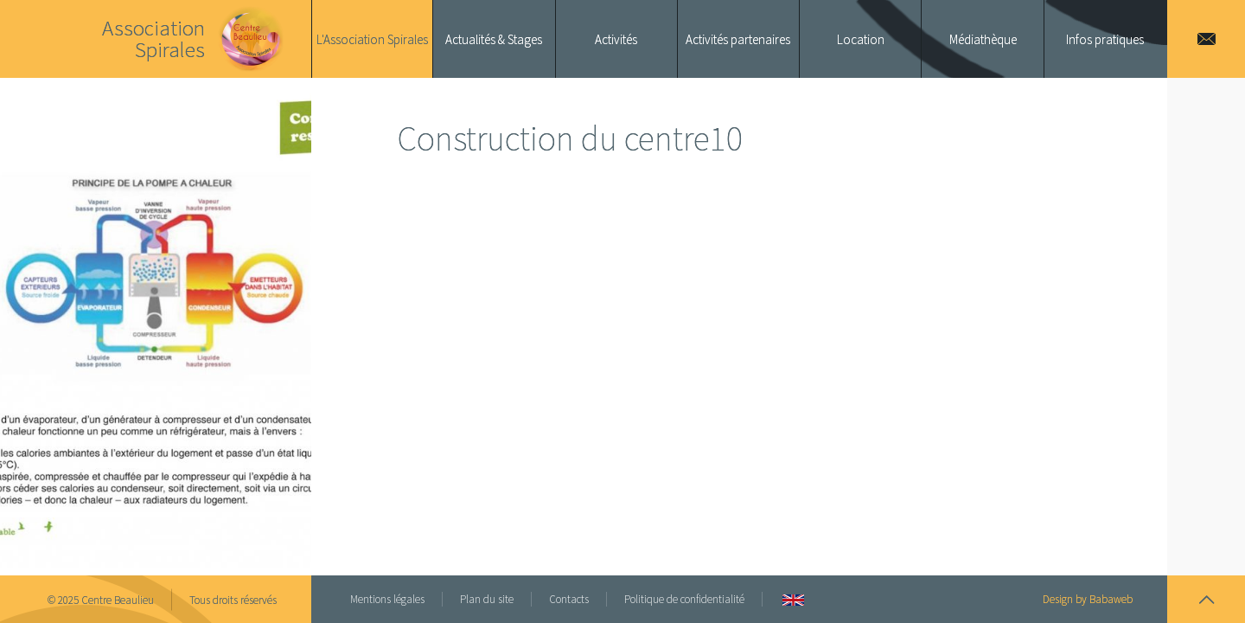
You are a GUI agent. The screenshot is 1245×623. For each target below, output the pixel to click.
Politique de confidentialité (684, 599)
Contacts (569, 599)
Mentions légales (387, 599)
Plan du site (487, 599)
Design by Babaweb (1088, 599)
